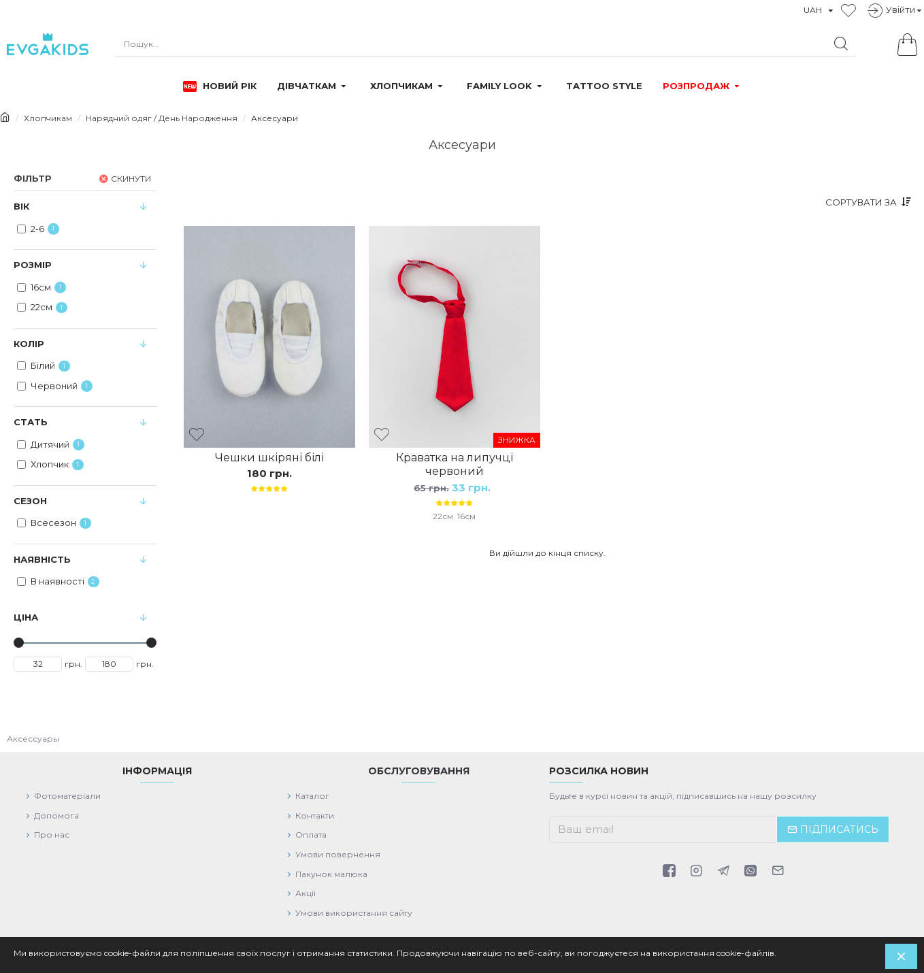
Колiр (29, 343)
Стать (31, 421)
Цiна (26, 617)
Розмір (33, 264)
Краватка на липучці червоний (454, 464)
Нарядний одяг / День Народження (161, 118)
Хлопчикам (48, 118)
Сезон (30, 500)
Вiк (21, 206)
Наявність (42, 559)
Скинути (131, 178)
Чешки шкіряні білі (269, 457)
